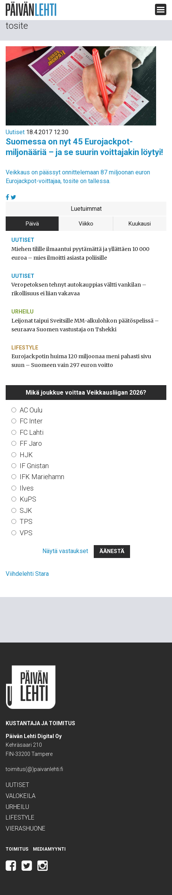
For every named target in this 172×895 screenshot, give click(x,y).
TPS (26, 521)
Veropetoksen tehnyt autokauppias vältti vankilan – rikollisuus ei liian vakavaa (78, 289)
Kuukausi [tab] (140, 223)
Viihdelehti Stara (27, 573)
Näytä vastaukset (65, 551)
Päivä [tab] (32, 223)
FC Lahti (31, 432)
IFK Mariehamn (42, 477)
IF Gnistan (34, 466)
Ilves (27, 488)
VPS (26, 533)
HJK (26, 455)
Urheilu (22, 312)
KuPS (28, 499)
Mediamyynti (49, 849)
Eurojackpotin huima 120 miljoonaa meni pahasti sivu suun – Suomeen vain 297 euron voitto (81, 360)
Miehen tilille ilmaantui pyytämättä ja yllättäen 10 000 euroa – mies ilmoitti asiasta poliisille (80, 253)
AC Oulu (31, 410)
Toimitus (17, 849)
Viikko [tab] (86, 223)
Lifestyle (24, 348)
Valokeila (21, 795)
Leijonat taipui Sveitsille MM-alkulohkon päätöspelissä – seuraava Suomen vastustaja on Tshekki (85, 325)
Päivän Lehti (31, 9)
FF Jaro (31, 443)
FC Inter (31, 421)
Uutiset (15, 132)
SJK (26, 510)
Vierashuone (25, 828)
